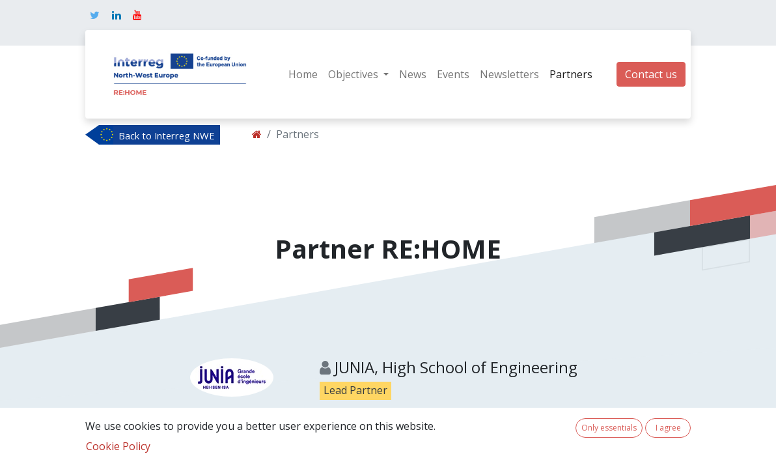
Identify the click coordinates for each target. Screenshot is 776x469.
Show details (357, 442)
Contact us (651, 74)
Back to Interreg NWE (166, 135)
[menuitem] (303, 74)
